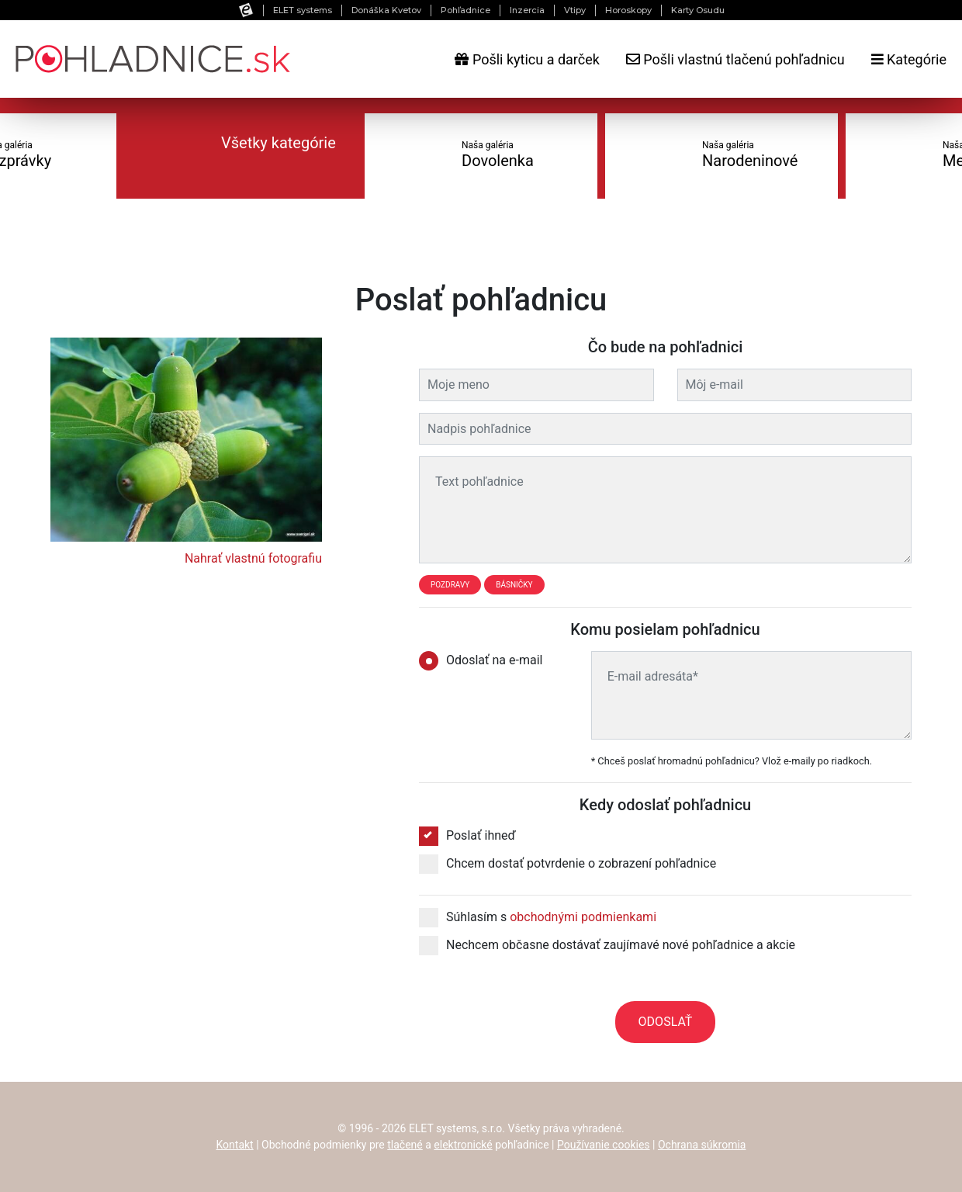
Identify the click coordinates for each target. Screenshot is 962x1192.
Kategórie (908, 59)
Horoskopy (628, 10)
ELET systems (302, 10)
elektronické (463, 1144)
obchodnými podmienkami (583, 917)
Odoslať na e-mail (485, 660)
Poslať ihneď (467, 835)
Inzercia (527, 10)
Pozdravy (450, 584)
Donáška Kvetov (386, 10)
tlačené (405, 1144)
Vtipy (575, 10)
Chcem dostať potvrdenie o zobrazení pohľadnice (567, 863)
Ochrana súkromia (702, 1144)
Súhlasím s (537, 917)
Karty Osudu (698, 10)
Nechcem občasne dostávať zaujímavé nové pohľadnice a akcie (607, 945)
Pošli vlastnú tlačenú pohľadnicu (735, 59)
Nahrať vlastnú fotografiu (253, 558)
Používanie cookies (603, 1144)
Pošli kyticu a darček (527, 59)
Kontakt (235, 1144)
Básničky (514, 584)
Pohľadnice (465, 10)
